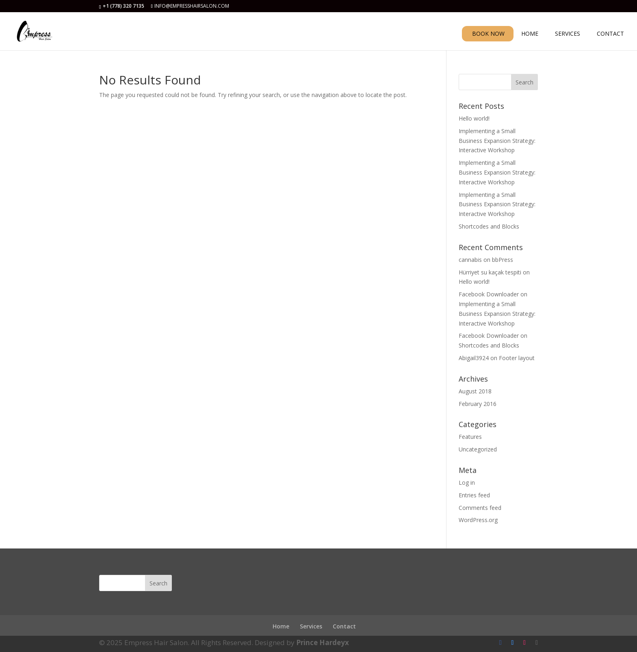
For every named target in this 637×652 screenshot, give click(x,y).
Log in (467, 482)
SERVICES (567, 34)
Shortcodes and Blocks (489, 226)
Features (470, 436)
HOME (529, 34)
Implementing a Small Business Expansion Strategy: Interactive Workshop (497, 140)
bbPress (502, 259)
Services (311, 626)
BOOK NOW (488, 33)
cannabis (470, 259)
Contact (344, 626)
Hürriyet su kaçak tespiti (490, 272)
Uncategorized (478, 449)
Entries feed (474, 495)
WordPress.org (478, 520)
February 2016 (477, 404)
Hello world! (474, 118)
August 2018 (475, 391)
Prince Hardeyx (322, 642)
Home (281, 626)
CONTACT (610, 34)
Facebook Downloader (489, 294)
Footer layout (517, 358)
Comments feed (480, 508)
